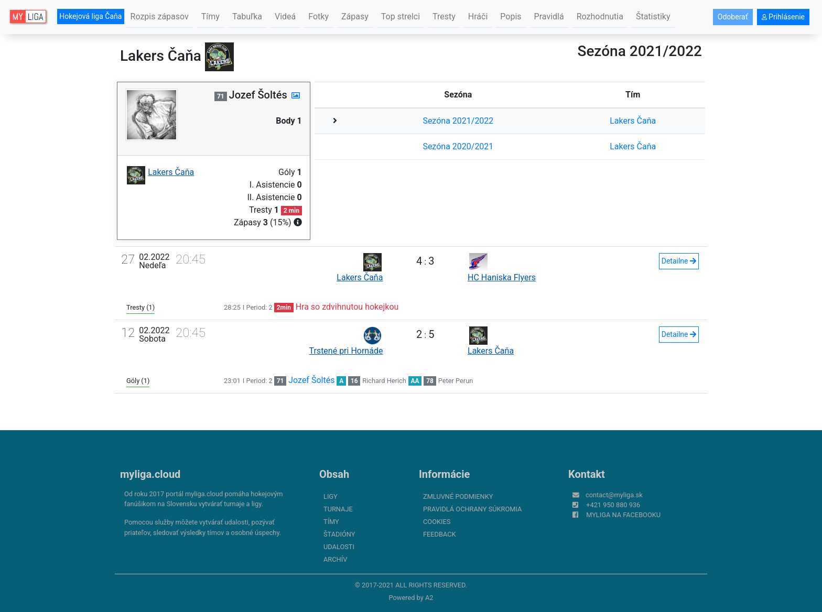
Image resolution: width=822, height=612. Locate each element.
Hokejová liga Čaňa (90, 16)
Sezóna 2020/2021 (458, 146)
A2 (429, 598)
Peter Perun (455, 381)
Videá (285, 16)
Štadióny (339, 534)
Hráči (478, 16)
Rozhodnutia (600, 16)
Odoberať (733, 17)
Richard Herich (384, 381)
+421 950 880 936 (613, 505)
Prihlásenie (783, 17)
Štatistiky (653, 16)
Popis (510, 16)
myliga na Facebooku (623, 515)
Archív (335, 559)
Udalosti (338, 547)
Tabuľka (247, 16)
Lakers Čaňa (633, 121)
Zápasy (355, 16)
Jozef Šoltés (311, 380)
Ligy (330, 496)
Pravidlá (549, 16)
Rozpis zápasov (160, 16)
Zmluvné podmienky (458, 496)
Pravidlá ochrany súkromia (472, 509)
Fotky (318, 16)
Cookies (436, 522)
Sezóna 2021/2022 (458, 121)
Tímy (210, 16)
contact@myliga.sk (614, 495)
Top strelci (400, 16)
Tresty (444, 16)
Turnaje (338, 509)
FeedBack (439, 534)
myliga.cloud (150, 474)
